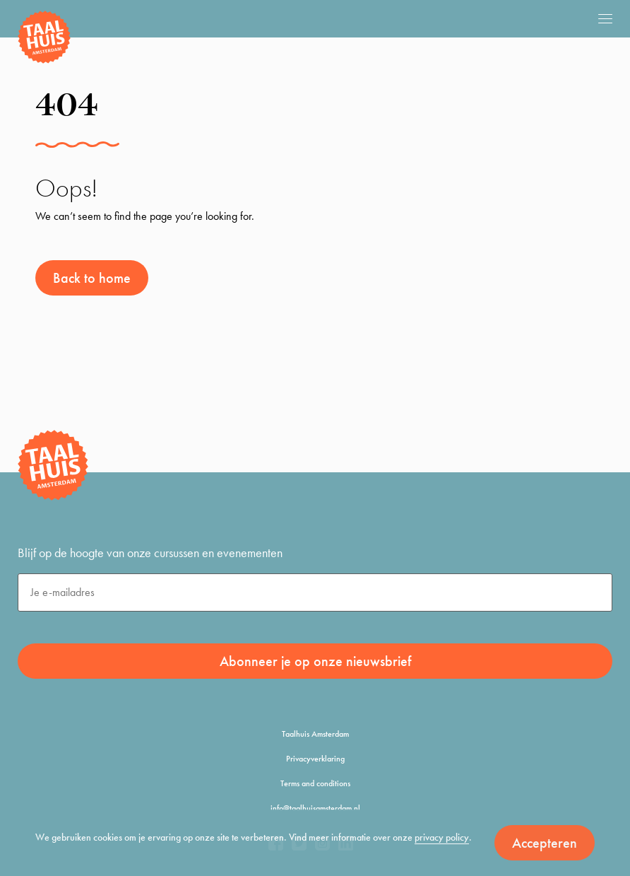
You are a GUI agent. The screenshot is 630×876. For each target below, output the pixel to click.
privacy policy (442, 837)
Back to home (92, 278)
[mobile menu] (605, 18)
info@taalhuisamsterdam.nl (315, 808)
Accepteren (544, 843)
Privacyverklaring (315, 758)
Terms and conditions (315, 783)
